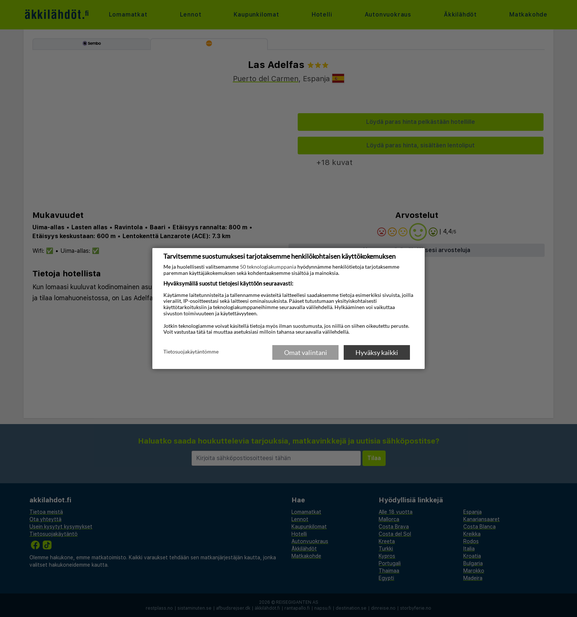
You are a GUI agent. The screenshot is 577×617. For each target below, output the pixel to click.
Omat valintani (305, 352)
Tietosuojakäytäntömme (191, 352)
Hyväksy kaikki (376, 352)
